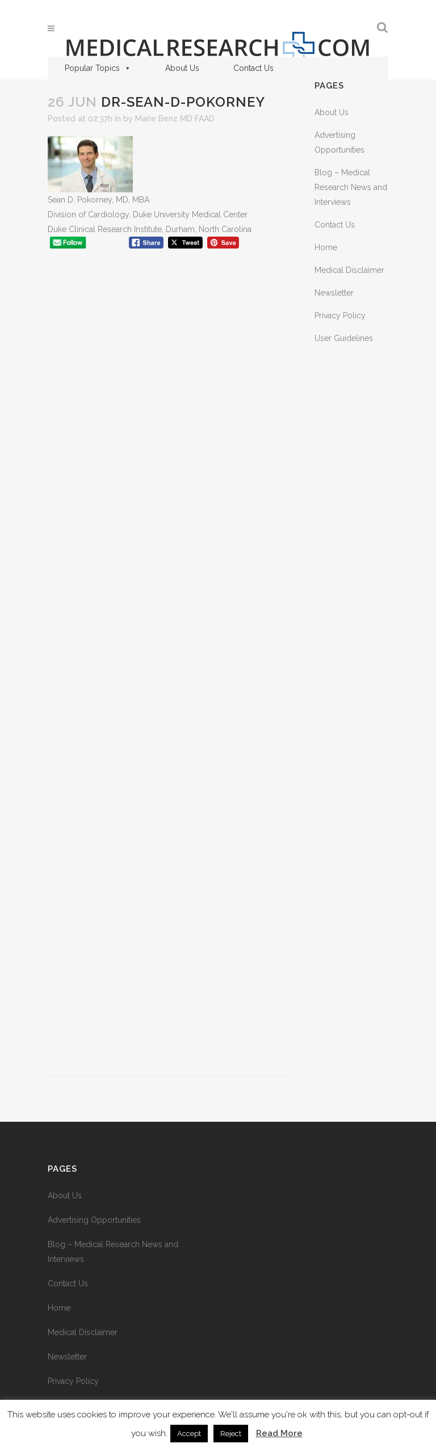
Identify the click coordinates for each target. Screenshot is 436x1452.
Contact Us (253, 68)
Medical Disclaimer (349, 270)
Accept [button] (189, 1433)
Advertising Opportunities (94, 1219)
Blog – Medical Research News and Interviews (351, 187)
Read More (279, 1433)
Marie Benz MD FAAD (175, 118)
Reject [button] (230, 1433)
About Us (182, 68)
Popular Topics (98, 68)
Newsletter (334, 292)
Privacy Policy (340, 315)
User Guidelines (344, 338)
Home (326, 247)
